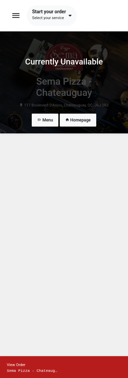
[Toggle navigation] (16, 16)
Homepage (78, 120)
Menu (45, 120)
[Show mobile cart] (64, 367)
